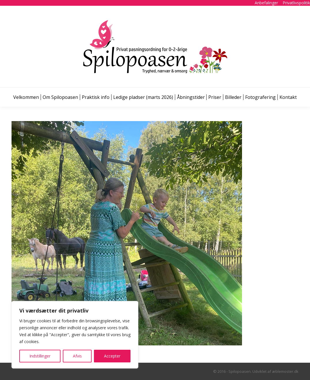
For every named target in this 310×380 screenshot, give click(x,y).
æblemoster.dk (285, 371)
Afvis (77, 356)
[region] (75, 334)
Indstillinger (39, 356)
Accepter (112, 356)
